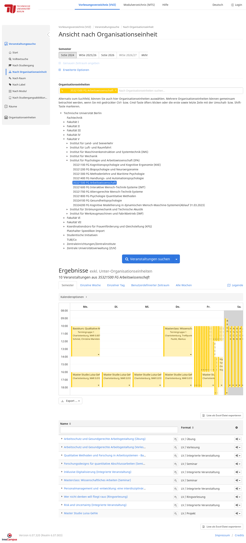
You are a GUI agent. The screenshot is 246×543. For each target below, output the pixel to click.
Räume (10, 106)
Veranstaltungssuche (20, 44)
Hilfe (165, 5)
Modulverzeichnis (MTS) (139, 5)
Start (13, 52)
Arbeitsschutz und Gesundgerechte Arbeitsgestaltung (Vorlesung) (107, 447)
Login (236, 5)
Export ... (70, 401)
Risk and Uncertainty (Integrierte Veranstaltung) (95, 505)
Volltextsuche (18, 59)
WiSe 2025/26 (87, 55)
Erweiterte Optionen (74, 70)
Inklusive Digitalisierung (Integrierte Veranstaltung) (97, 472)
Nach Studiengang (21, 65)
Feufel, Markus (178, 338)
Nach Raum (17, 78)
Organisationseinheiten (20, 117)
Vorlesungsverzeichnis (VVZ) (97, 5)
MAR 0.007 (95, 335)
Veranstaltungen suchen (147, 259)
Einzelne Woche (90, 285)
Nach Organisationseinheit (27, 72)
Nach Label (16, 84)
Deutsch (218, 5)
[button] (98, 354)
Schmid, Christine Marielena (87, 338)
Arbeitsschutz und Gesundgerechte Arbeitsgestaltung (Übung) (104, 439)
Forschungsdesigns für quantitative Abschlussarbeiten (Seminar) (106, 463)
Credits (239, 535)
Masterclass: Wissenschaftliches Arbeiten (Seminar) (97, 480)
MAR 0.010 (95, 378)
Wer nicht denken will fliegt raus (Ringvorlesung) (96, 496)
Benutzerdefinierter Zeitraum (150, 285)
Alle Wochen (184, 285)
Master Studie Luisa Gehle (87, 374)
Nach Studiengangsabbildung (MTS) (29, 97)
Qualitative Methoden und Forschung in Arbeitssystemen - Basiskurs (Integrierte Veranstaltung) (126, 455)
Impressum (222, 535)
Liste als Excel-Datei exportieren (222, 415)
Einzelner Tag (116, 285)
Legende (235, 285)
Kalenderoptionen (73, 297)
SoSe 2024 (67, 55)
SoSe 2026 (107, 55)
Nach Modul (17, 91)
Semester (65, 49)
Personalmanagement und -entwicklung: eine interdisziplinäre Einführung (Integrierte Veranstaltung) (130, 488)
